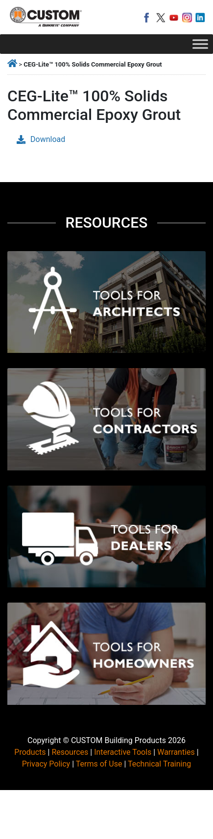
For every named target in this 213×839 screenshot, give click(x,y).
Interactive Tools (122, 752)
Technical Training (159, 764)
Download (41, 139)
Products (30, 752)
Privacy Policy (46, 764)
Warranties (176, 752)
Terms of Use (99, 764)
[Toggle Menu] (200, 43)
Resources (69, 752)
